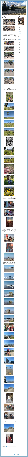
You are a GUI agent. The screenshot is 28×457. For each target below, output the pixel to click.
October (19, 31)
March (19, 39)
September (20, 32)
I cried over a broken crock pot (20, 33)
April (19, 38)
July (19, 36)
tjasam (14, 454)
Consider (6, 3)
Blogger (18, 454)
